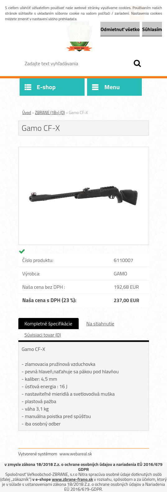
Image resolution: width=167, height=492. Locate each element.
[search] (137, 63)
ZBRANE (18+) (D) (50, 112)
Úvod (26, 112)
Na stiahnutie (100, 323)
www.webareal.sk (75, 453)
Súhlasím (152, 29)
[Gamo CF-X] (84, 149)
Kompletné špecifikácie (48, 323)
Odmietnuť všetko (120, 29)
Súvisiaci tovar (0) (43, 334)
